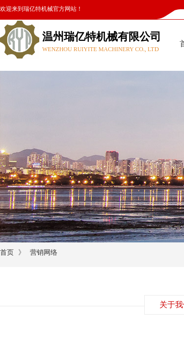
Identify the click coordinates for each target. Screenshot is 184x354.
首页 (7, 252)
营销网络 (43, 252)
